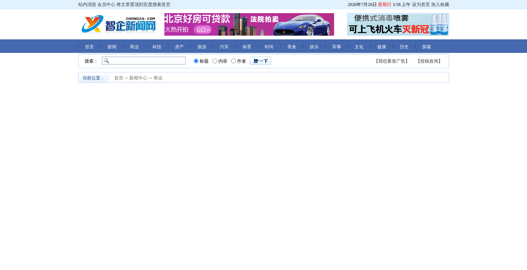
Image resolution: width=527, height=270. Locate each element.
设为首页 (421, 4)
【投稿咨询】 (429, 61)
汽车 (224, 47)
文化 (359, 47)
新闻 (111, 47)
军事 (336, 47)
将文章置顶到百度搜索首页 (143, 4)
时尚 (269, 47)
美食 (291, 47)
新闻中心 (138, 78)
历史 (404, 47)
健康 (381, 47)
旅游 (201, 47)
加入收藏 (440, 4)
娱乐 (314, 47)
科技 (156, 47)
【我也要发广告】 (392, 61)
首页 (89, 47)
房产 (179, 47)
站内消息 (87, 4)
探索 (426, 47)
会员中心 (106, 4)
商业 (134, 47)
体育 (246, 47)
